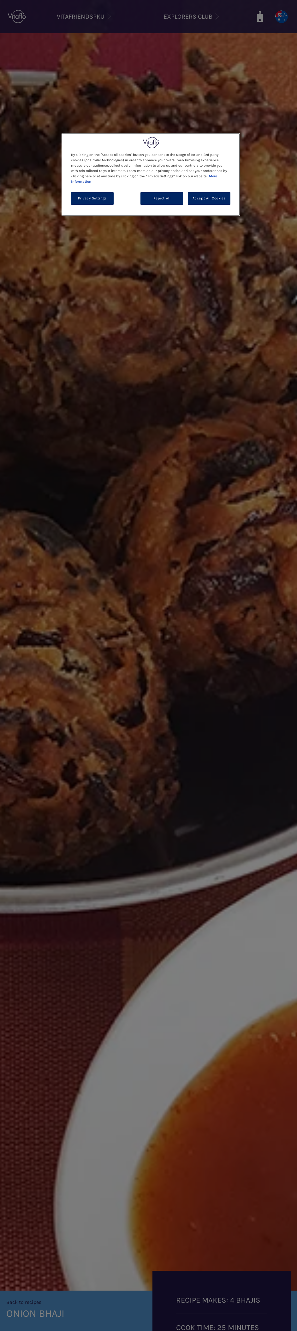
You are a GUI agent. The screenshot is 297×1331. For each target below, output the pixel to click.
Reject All (162, 198)
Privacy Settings (92, 198)
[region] (151, 174)
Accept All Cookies (209, 198)
